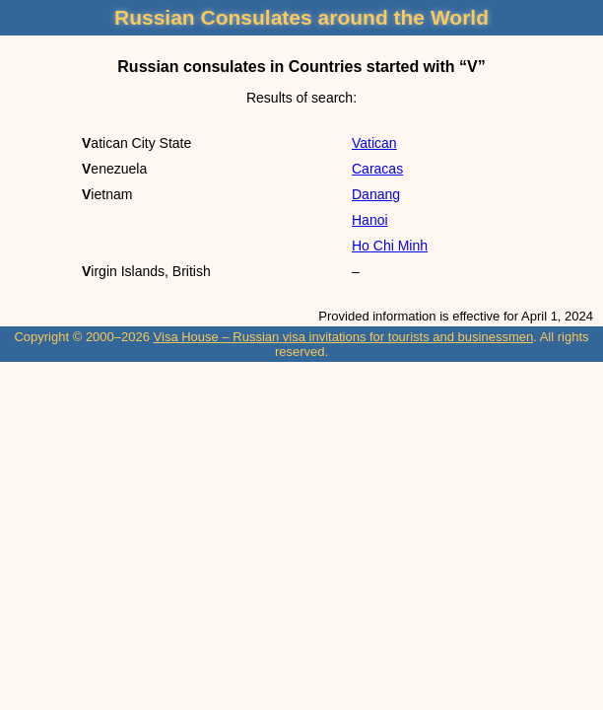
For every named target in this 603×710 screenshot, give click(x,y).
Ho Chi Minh (390, 245)
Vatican (374, 143)
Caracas (377, 169)
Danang (376, 194)
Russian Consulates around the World (301, 17)
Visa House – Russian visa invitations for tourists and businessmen (344, 336)
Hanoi (370, 220)
